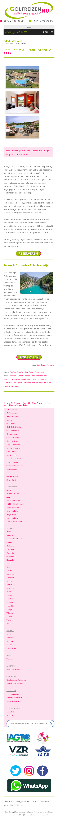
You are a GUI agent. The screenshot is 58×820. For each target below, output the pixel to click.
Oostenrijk (10, 588)
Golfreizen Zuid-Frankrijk (12, 379)
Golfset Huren (11, 455)
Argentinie (10, 712)
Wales (8, 620)
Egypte (9, 634)
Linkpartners (35, 815)
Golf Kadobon (12, 452)
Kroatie (9, 570)
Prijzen (15, 150)
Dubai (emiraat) (12, 701)
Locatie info (37, 150)
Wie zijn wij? (44, 815)
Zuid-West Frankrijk (14, 522)
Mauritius (10, 641)
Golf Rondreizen (12, 430)
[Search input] (29, 724)
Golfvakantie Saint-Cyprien (13, 383)
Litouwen (10, 577)
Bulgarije (10, 535)
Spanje (9, 609)
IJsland (9, 623)
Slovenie (9, 602)
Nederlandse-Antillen (14, 683)
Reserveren (22, 154)
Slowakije (10, 606)
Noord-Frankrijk (12, 507)
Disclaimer (20, 815)
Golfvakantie (25, 379)
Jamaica (9, 715)
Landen (9, 420)
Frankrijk (13, 372)
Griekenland (11, 556)
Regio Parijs (11, 515)
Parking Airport (12, 462)
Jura (8, 497)
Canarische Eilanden (14, 539)
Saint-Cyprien (29, 372)
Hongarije (10, 560)
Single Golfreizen (13, 444)
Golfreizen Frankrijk (23, 376)
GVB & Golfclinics (14, 427)
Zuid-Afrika (11, 648)
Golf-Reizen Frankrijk (45, 365)
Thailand (9, 659)
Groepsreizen (11, 434)
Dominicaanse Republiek (16, 680)
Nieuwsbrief (11, 480)
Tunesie (9, 645)
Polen (8, 592)
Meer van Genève (13, 500)
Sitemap (11, 812)
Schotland (10, 599)
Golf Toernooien (12, 437)
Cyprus (9, 542)
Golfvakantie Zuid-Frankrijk (32, 383)
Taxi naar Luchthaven (14, 466)
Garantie (12, 815)
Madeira (9, 581)
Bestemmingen (12, 413)
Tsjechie (9, 613)
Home (6, 812)
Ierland (9, 563)
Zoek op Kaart (12, 409)
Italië (8, 567)
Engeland (10, 549)
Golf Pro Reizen (12, 441)
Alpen (8, 490)
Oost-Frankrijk (12, 511)
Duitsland (10, 546)
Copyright (27, 815)
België (9, 532)
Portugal (9, 595)
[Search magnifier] (51, 724)
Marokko (10, 638)
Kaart (12, 154)
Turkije (9, 616)
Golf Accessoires (12, 448)
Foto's (7, 150)
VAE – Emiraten (12, 694)
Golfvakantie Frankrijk (38, 379)
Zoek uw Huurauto (13, 459)
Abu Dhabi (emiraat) (14, 698)
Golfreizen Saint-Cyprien (39, 376)
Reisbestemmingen (20, 812)
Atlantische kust (12, 493)
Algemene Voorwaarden (34, 812)
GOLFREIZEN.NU (16, 805)
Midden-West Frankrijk (15, 504)
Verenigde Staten (12, 669)
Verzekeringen (12, 469)
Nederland (10, 585)
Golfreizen (20, 372)
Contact (50, 812)
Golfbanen (25, 150)
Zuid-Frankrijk (39, 372)
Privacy (45, 812)
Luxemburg (10, 574)
